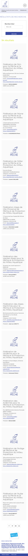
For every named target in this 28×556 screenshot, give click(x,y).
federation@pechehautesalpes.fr (15, 270)
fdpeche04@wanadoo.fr (13, 223)
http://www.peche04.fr (8, 224)
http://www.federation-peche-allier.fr (12, 177)
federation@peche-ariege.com (14, 464)
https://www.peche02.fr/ (9, 131)
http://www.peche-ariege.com (10, 466)
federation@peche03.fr (13, 175)
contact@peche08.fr (12, 416)
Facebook (9, 526)
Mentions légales (5, 554)
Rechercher (9, 24)
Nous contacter (6, 541)
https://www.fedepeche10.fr (10, 511)
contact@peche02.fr (12, 129)
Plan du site (13, 554)
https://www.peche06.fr (9, 321)
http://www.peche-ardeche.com (11, 370)
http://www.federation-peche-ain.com (13, 81)
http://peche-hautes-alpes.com (11, 272)
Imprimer (19, 526)
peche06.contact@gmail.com (14, 319)
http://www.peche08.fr (8, 418)
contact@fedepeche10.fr (13, 509)
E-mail (15, 526)
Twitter (12, 526)
